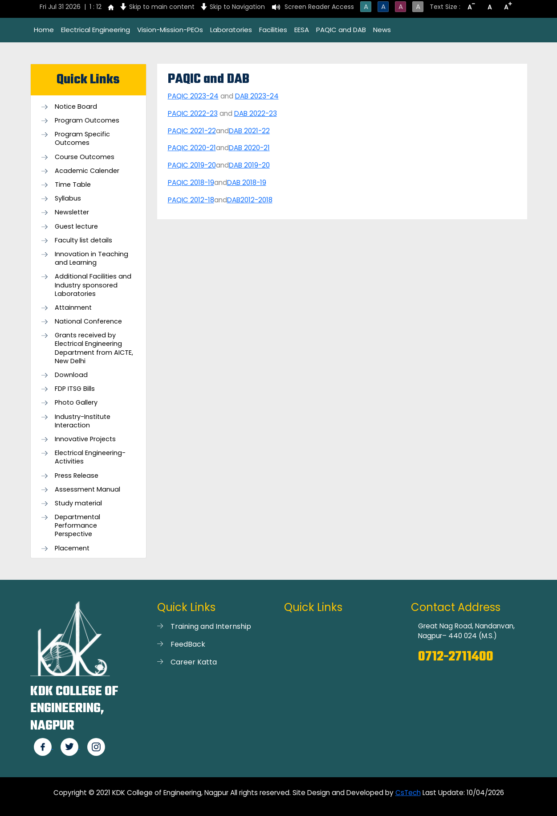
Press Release (76, 476)
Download (71, 375)
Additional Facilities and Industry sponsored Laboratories (93, 285)
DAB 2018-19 (246, 182)
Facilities (273, 29)
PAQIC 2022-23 (193, 113)
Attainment (73, 307)
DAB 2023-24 (257, 96)
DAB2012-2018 (249, 200)
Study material (78, 503)
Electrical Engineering (95, 29)
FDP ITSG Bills (75, 389)
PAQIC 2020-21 (192, 147)
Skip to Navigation (237, 6)
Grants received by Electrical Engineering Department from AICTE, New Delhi (94, 348)
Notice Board (76, 107)
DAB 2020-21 (249, 147)
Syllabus (68, 198)
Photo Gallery (76, 402)
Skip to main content (162, 6)
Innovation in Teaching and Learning (91, 258)
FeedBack (188, 644)
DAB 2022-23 (255, 113)
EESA (301, 29)
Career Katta (194, 662)
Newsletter (72, 212)
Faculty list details (83, 240)
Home (44, 29)
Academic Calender (87, 171)
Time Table (73, 184)
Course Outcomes (84, 157)
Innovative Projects (85, 439)
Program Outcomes (87, 120)
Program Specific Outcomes (82, 138)
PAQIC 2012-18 (191, 200)
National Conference (88, 321)
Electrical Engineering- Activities (90, 457)
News (382, 29)
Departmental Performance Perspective (77, 525)
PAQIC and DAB (341, 29)
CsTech (408, 792)
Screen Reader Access (319, 6)
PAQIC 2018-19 (191, 182)
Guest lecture (76, 226)
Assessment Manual (87, 489)
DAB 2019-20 (249, 165)
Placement (72, 548)
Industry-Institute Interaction (82, 421)
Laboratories (231, 29)
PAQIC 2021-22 (192, 130)
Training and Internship (211, 626)
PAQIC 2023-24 (193, 96)
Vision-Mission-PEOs (170, 29)
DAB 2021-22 (249, 130)
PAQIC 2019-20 (192, 165)
